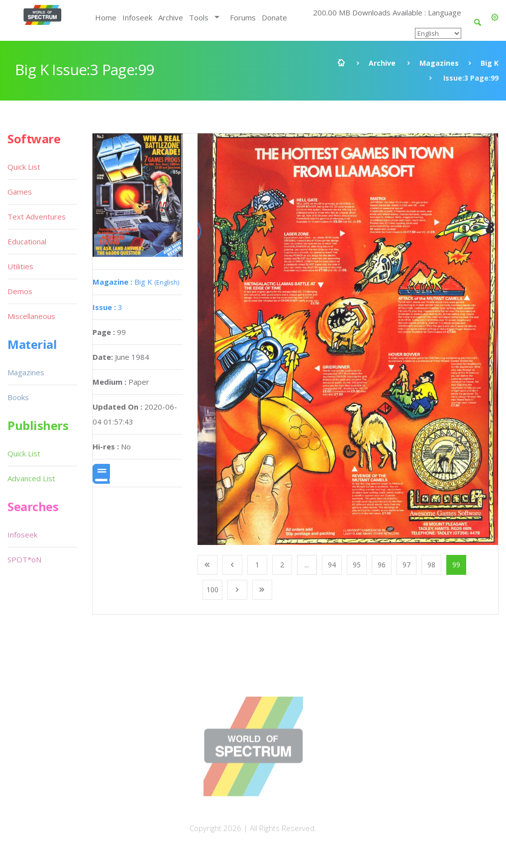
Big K (490, 63)
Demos (19, 291)
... (306, 564)
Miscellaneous (31, 316)
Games (19, 192)
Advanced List (31, 478)
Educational (26, 241)
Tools (198, 17)
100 (212, 589)
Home (105, 17)
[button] (495, 17)
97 (406, 564)
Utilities (20, 266)
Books (18, 397)
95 (357, 564)
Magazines (439, 63)
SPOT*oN (24, 559)
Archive (170, 17)
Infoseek (137, 17)
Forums (243, 17)
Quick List (23, 167)
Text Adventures (36, 216)
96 (382, 564)
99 (456, 564)
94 (332, 564)
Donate (274, 17)
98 (431, 564)
